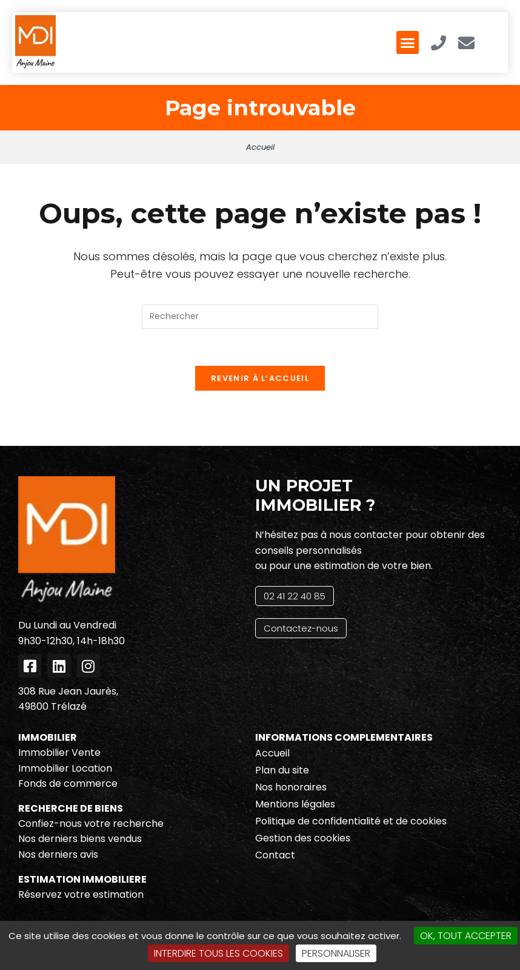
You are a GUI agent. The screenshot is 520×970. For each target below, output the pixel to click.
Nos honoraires (291, 787)
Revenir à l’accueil (260, 378)
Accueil (260, 147)
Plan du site (282, 770)
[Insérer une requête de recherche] (260, 317)
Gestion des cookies (302, 838)
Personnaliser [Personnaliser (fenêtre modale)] (336, 953)
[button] (407, 42)
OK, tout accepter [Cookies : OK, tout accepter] (466, 936)
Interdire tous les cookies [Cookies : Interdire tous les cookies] (218, 953)
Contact (275, 855)
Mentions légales (295, 804)
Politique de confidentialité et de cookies (351, 821)
